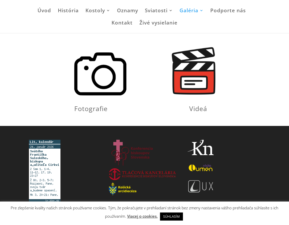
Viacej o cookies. (142, 216)
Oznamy (127, 11)
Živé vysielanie (158, 23)
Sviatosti (156, 11)
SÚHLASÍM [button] (171, 216)
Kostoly (95, 11)
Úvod (44, 11)
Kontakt (122, 23)
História (68, 11)
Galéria (189, 11)
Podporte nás (228, 11)
